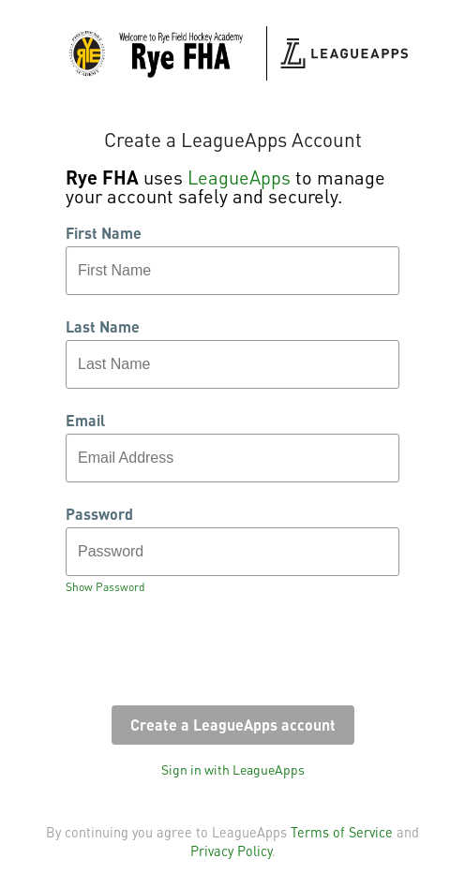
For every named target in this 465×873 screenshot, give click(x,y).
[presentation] (208, 655)
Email (85, 420)
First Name (104, 233)
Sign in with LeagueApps (233, 769)
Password (99, 514)
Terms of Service (342, 831)
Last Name (103, 327)
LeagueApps (239, 177)
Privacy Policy (231, 850)
